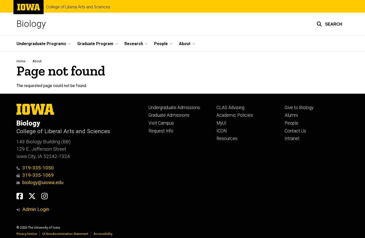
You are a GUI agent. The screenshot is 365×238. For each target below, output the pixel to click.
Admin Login (35, 209)
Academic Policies (234, 115)
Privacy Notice (26, 234)
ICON (221, 130)
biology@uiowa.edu (39, 182)
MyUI (221, 123)
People (291, 123)
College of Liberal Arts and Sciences (78, 7)
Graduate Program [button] (95, 43)
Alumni (291, 115)
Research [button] (133, 43)
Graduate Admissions (169, 115)
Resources (227, 138)
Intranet (292, 138)
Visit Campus (161, 123)
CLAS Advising (230, 107)
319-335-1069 (35, 175)
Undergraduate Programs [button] (41, 43)
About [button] (184, 43)
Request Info (161, 130)
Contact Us (295, 130)
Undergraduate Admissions (174, 107)
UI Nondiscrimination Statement (65, 234)
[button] (329, 24)
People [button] (161, 43)
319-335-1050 (35, 168)
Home (20, 61)
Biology (31, 23)
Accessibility (103, 234)
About (37, 61)
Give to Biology (299, 107)
